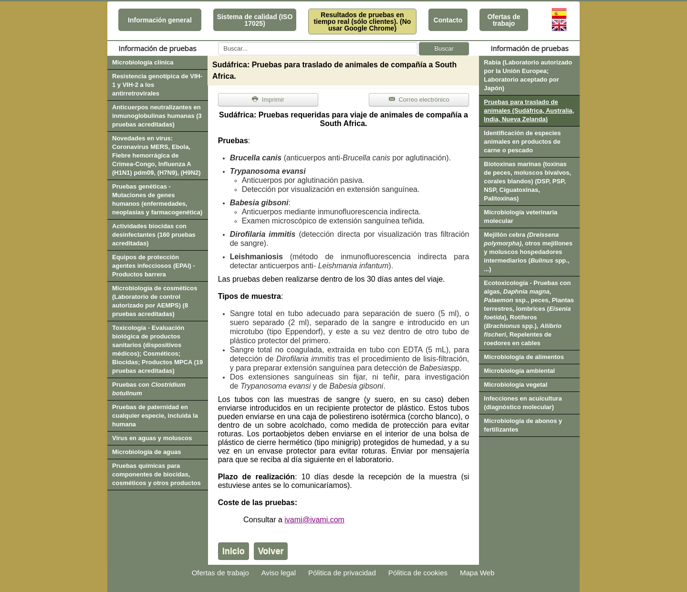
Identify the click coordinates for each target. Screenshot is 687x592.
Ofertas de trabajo (503, 20)
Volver (271, 551)
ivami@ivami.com (314, 520)
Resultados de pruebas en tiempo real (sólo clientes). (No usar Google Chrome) (362, 21)
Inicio (233, 551)
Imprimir (268, 99)
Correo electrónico (419, 99)
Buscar (443, 48)
